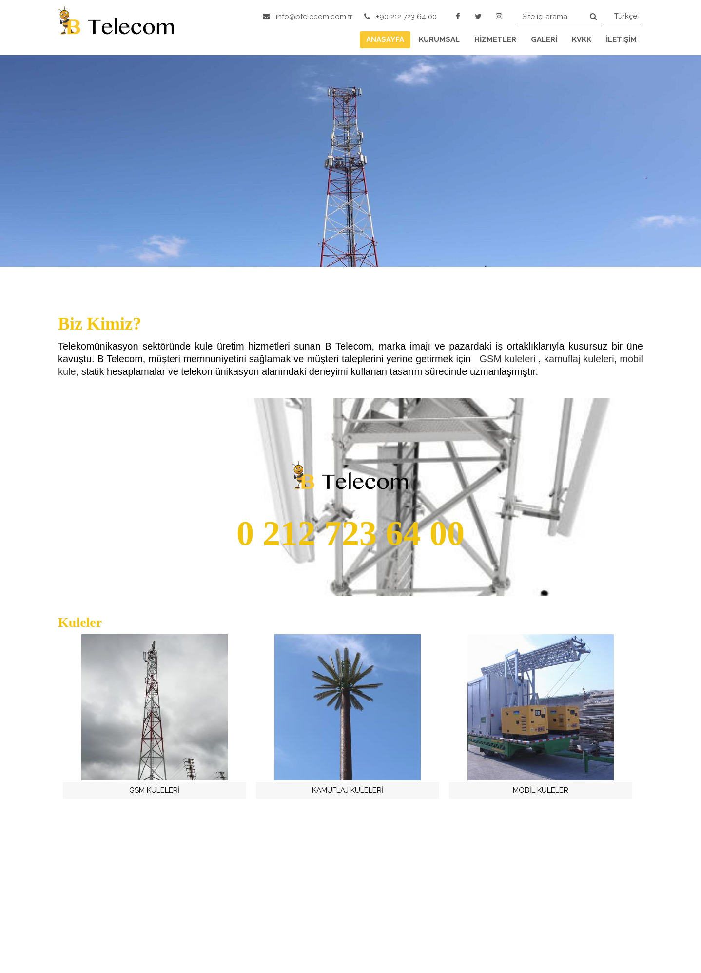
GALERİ (544, 39)
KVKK (581, 39)
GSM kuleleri (509, 358)
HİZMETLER (495, 39)
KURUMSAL (439, 39)
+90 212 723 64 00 (400, 16)
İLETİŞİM (621, 39)
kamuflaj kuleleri (579, 358)
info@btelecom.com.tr (307, 16)
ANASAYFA (385, 39)
